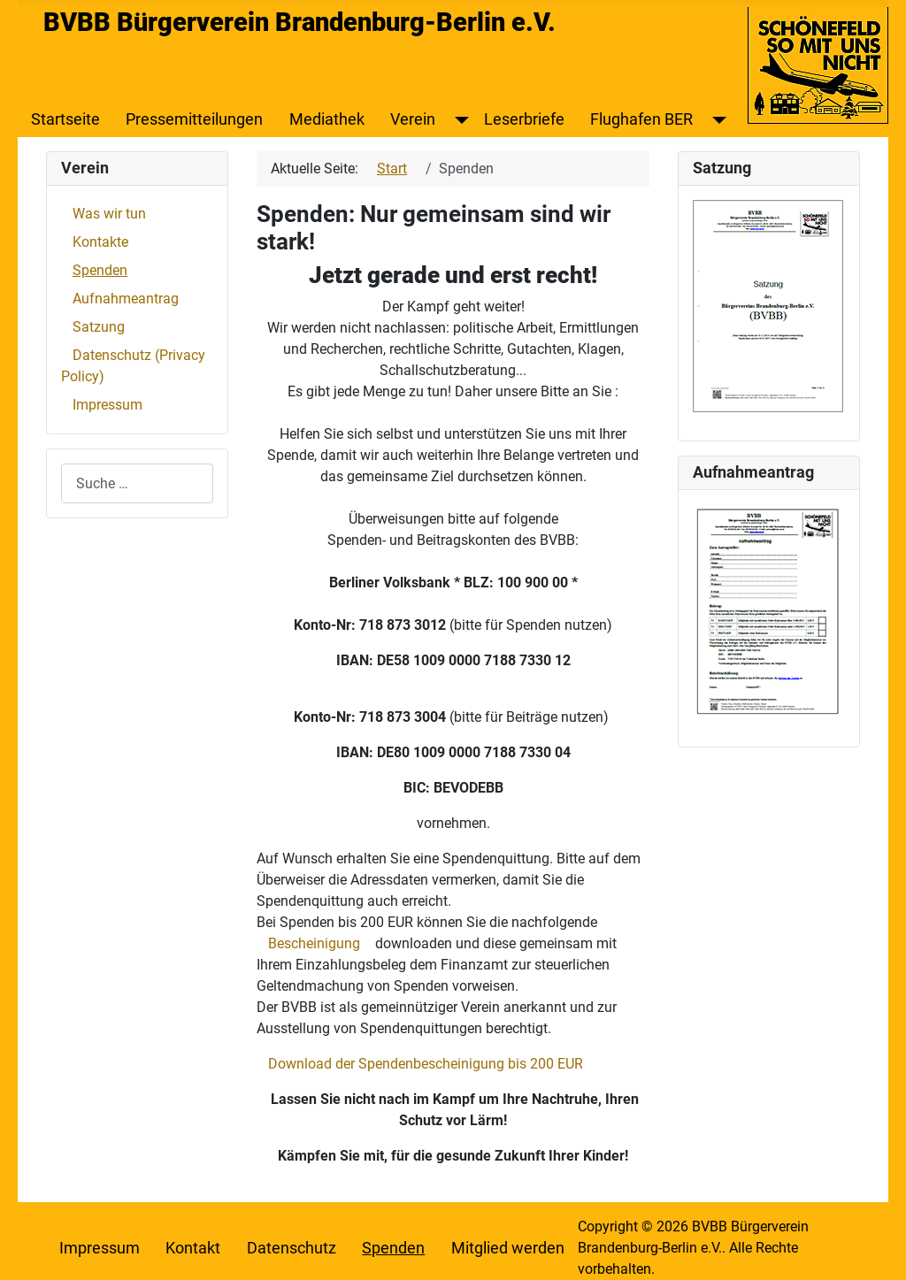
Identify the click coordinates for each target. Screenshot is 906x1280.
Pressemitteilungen (194, 119)
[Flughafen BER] (715, 119)
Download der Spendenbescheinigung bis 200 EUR (425, 1063)
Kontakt (192, 1248)
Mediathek (327, 119)
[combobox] (137, 483)
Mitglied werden (507, 1248)
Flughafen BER (641, 119)
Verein (412, 119)
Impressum (107, 404)
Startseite (65, 119)
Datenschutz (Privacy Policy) (133, 366)
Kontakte (100, 242)
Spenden (100, 270)
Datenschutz (291, 1248)
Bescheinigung (314, 943)
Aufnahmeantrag (126, 298)
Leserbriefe (524, 119)
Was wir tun (109, 213)
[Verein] (458, 119)
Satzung (99, 326)
